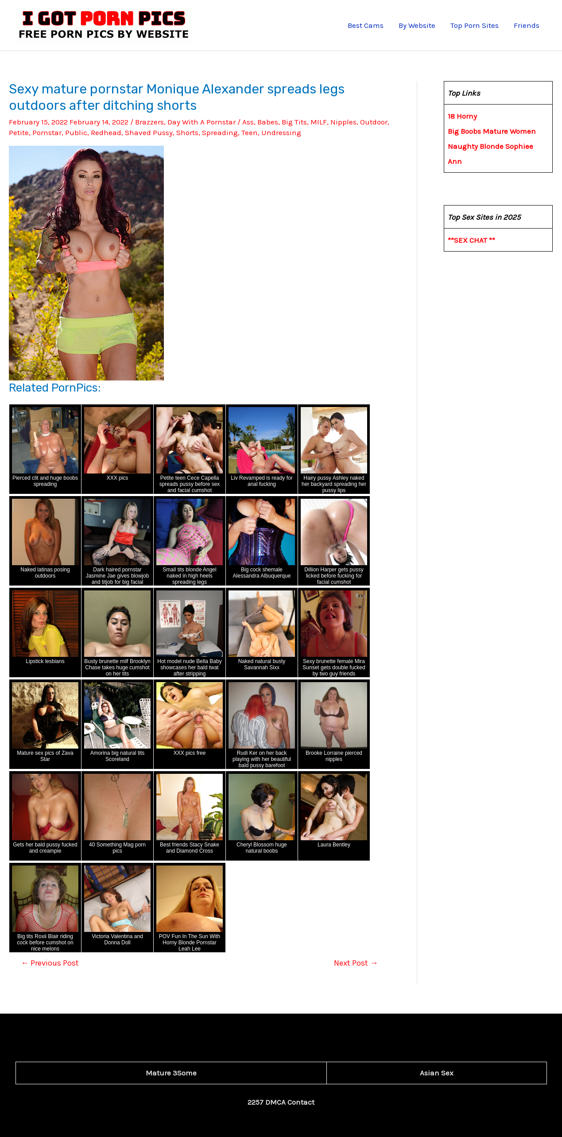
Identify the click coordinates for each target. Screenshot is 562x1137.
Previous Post (50, 963)
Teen (249, 132)
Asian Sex (436, 1072)
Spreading (220, 132)
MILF (318, 121)
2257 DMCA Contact (281, 1102)
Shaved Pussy (149, 132)
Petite (19, 132)
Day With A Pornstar (201, 121)
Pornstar (47, 132)
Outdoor (374, 121)
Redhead (106, 132)
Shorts (187, 132)
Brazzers (149, 121)
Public (76, 132)
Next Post (356, 963)
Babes (267, 121)
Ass (248, 121)
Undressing (281, 132)
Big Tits (294, 121)
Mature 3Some (171, 1072)
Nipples (343, 121)
